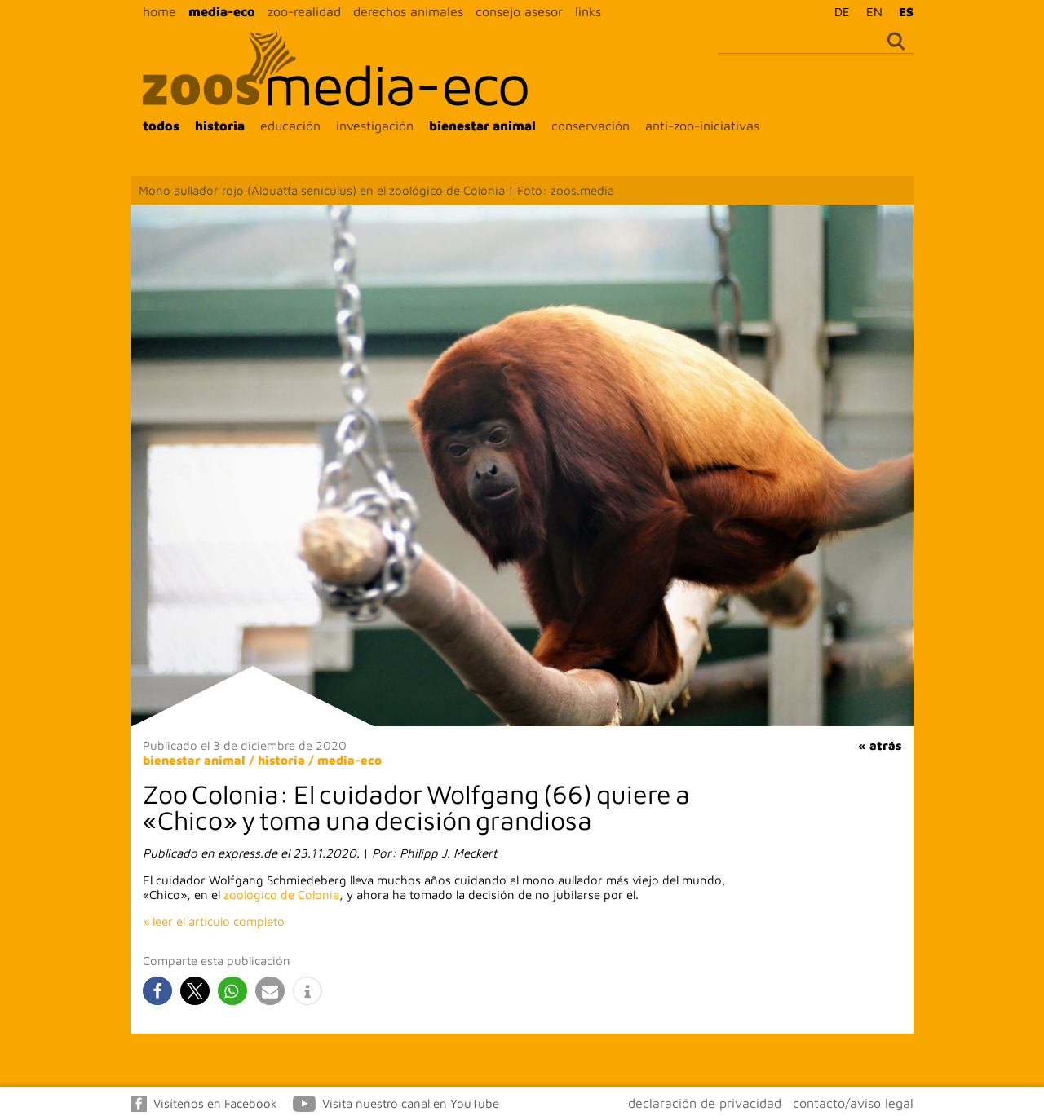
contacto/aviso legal (853, 1103)
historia (220, 125)
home (159, 11)
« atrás (879, 745)
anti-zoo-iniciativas (702, 125)
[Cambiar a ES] (902, 11)
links (588, 11)
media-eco (221, 11)
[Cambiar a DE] (838, 11)
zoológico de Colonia (281, 895)
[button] (157, 991)
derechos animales (408, 11)
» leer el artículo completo (214, 921)
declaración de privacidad (704, 1103)
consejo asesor (519, 11)
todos (161, 125)
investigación (375, 125)
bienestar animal (482, 125)
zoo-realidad (304, 11)
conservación (590, 125)
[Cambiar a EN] (870, 11)
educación (290, 125)
